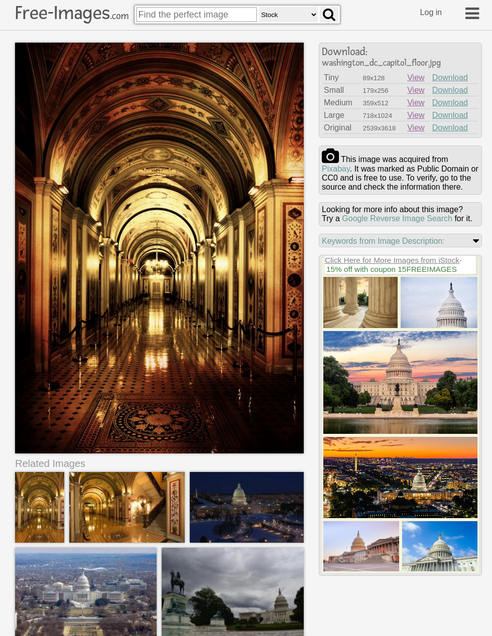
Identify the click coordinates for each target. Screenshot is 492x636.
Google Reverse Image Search (397, 218)
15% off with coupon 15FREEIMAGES (391, 269)
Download (450, 77)
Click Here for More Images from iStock (392, 260)
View (415, 77)
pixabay (336, 169)
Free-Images (72, 13)
